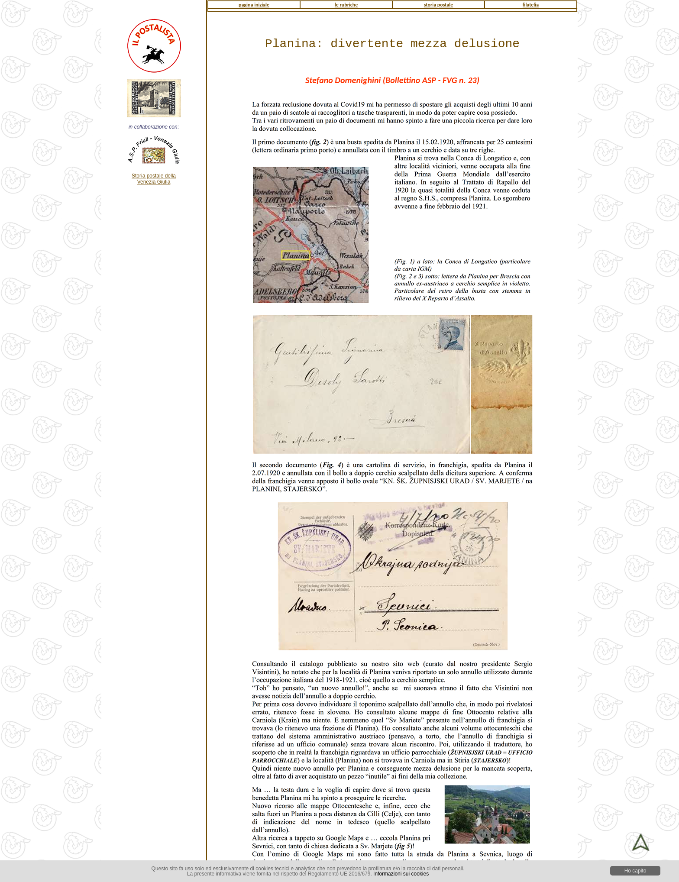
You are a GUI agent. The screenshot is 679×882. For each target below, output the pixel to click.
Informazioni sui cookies (401, 874)
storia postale (438, 5)
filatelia (531, 5)
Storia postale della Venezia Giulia (154, 179)
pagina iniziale (254, 5)
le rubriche (346, 5)
